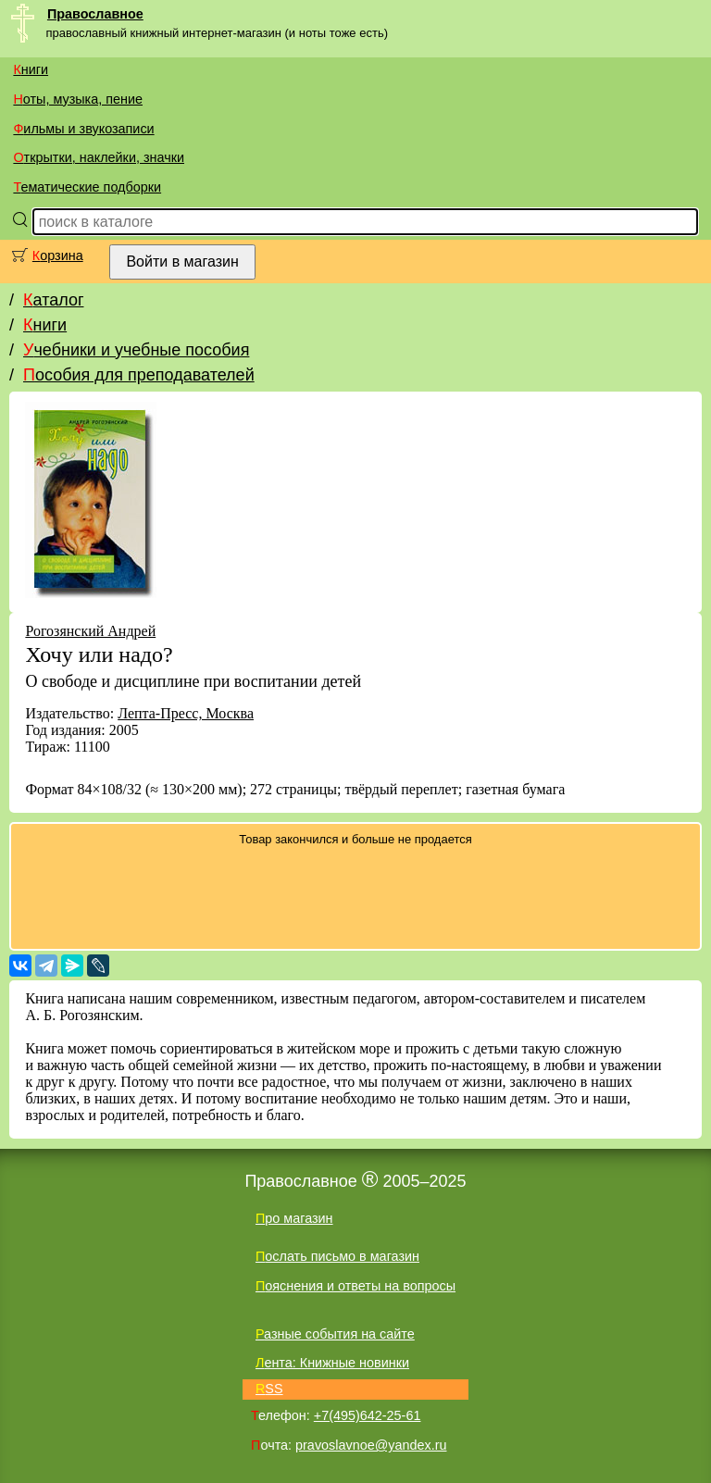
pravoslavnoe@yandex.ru (370, 1445)
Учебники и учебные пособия (136, 350)
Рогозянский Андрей (90, 631)
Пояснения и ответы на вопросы (355, 1285)
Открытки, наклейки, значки (98, 157)
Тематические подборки (87, 187)
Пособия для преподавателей (139, 375)
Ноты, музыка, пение (78, 99)
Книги (30, 69)
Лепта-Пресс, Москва (186, 713)
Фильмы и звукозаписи (83, 128)
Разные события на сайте (335, 1334)
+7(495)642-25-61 (367, 1415)
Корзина (57, 255)
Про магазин (294, 1218)
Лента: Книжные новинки (332, 1362)
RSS (269, 1388)
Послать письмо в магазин (337, 1256)
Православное (95, 13)
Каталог (53, 300)
